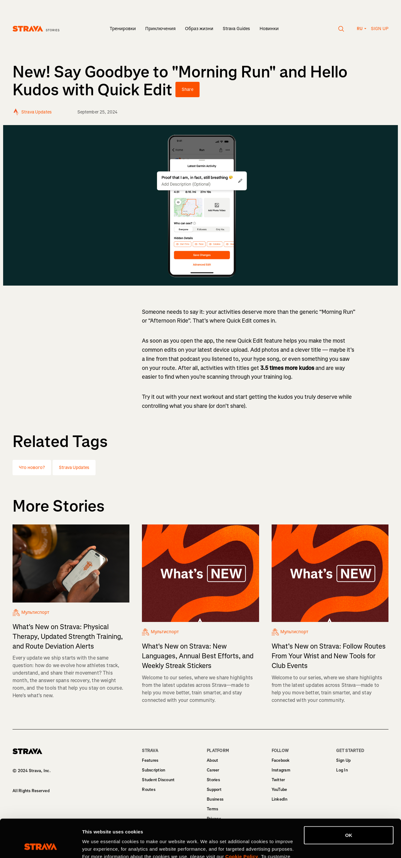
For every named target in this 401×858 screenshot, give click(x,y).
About (212, 760)
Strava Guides (236, 29)
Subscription (153, 770)
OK (348, 799)
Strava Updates (74, 468)
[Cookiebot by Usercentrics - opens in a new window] (40, 845)
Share (187, 89)
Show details (96, 845)
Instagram (281, 770)
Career (213, 770)
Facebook (281, 760)
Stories (213, 779)
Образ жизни (199, 29)
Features (150, 760)
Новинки (269, 29)
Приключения (160, 29)
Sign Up (343, 760)
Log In (342, 770)
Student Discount (158, 779)
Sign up (379, 29)
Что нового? (32, 468)
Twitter (278, 779)
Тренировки (123, 29)
